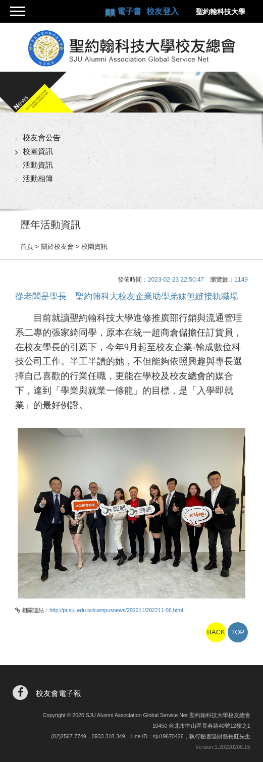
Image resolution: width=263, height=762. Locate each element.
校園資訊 (38, 151)
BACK (216, 632)
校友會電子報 (58, 693)
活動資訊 (38, 164)
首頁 (26, 246)
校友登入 (162, 11)
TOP (238, 632)
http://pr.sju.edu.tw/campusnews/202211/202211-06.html (116, 610)
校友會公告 (42, 137)
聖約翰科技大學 (220, 11)
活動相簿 (38, 178)
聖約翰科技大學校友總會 (131, 48)
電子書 (130, 11)
